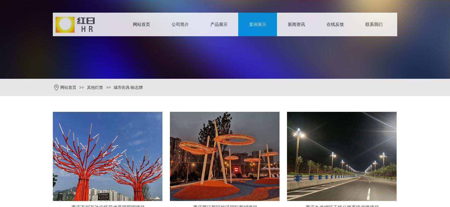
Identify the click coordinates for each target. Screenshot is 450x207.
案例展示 (257, 24)
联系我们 (374, 24)
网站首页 (141, 24)
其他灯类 (95, 87)
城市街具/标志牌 (128, 87)
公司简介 (180, 24)
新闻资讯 (296, 24)
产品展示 (219, 24)
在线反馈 (335, 24)
